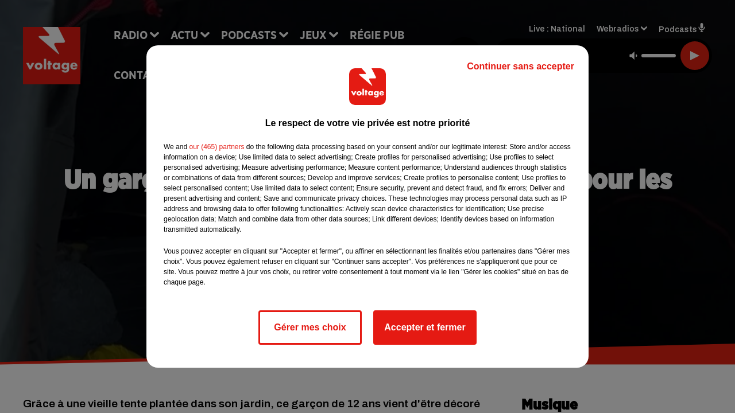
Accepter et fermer (424, 327)
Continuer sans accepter (520, 66)
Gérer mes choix (310, 327)
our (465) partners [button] (216, 147)
